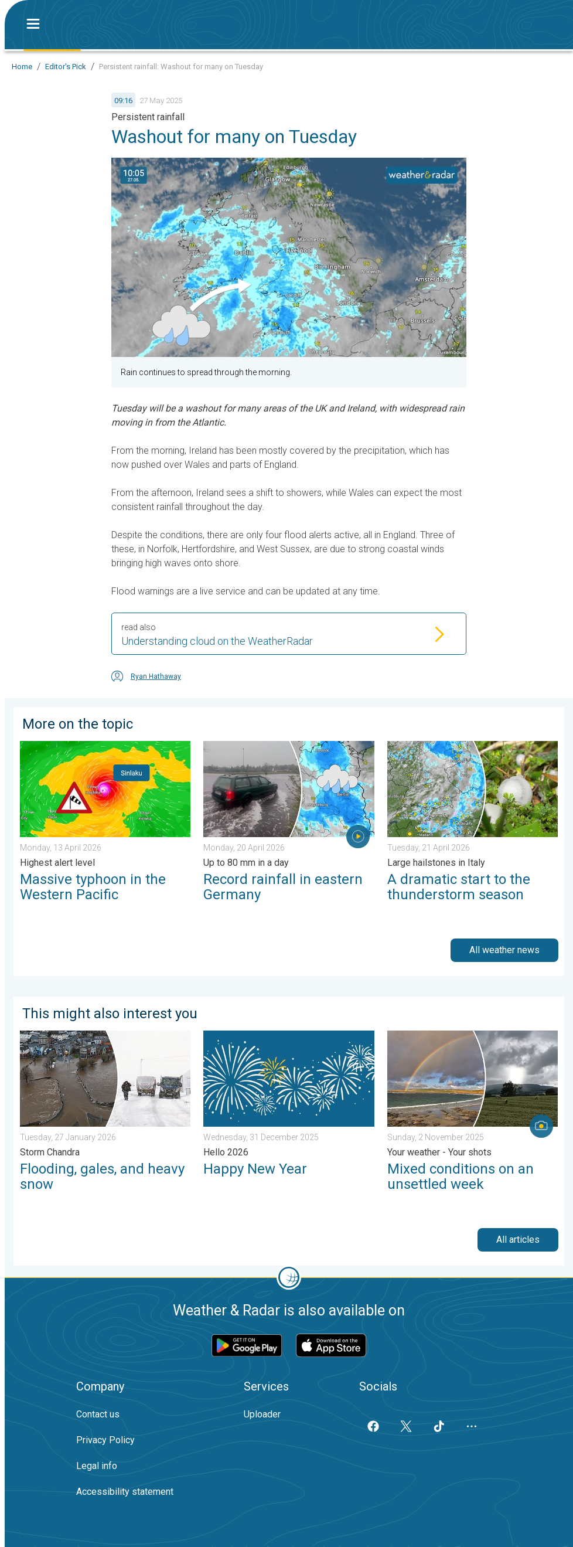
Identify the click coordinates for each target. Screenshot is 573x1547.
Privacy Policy (105, 1440)
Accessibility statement (124, 1491)
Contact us (98, 1414)
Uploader (262, 1414)
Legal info (96, 1465)
